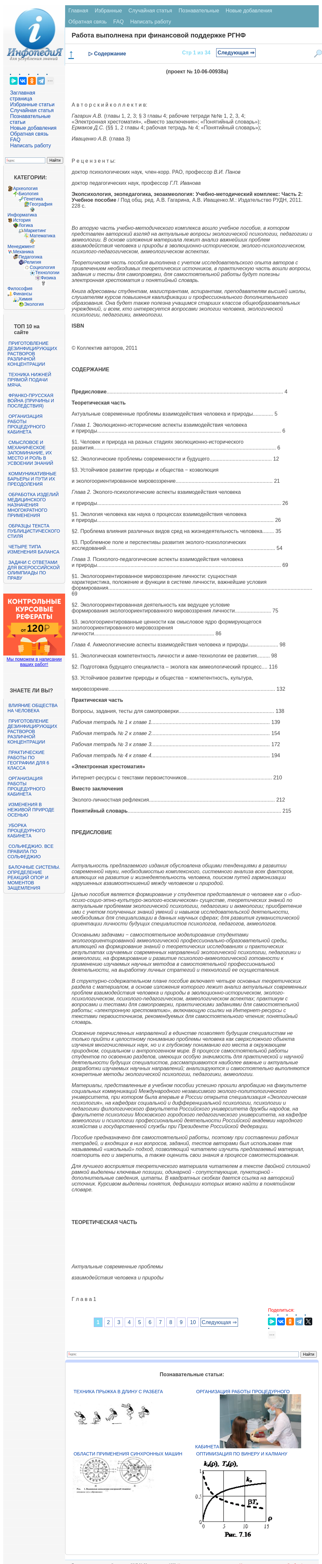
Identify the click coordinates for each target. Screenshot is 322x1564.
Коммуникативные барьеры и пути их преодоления (31, 479)
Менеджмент (21, 246)
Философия (19, 288)
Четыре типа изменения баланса (33, 549)
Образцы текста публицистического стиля (33, 531)
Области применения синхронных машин (128, 1453)
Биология (28, 193)
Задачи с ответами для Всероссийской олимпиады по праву (33, 570)
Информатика (22, 214)
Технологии (47, 272)
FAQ (15, 139)
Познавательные (199, 10)
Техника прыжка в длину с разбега (118, 1391)
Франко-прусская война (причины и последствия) (30, 400)
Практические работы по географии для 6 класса (28, 760)
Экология (34, 304)
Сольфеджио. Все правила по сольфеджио (30, 851)
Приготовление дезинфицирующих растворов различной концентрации (32, 354)
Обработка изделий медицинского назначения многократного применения (33, 505)
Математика (42, 235)
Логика (26, 225)
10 (193, 1322)
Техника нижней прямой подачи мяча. (29, 380)
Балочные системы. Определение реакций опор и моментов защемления (33, 877)
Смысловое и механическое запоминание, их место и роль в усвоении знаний (30, 453)
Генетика (33, 198)
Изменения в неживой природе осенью (30, 810)
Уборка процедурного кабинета (26, 830)
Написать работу (30, 145)
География (41, 204)
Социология (42, 267)
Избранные (108, 10)
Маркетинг (35, 230)
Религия (32, 262)
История (22, 220)
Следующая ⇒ (235, 52)
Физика (48, 277)
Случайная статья (32, 110)
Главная (78, 10)
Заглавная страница (22, 95)
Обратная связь (29, 134)
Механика (23, 251)
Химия (25, 299)
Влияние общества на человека (32, 708)
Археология (25, 188)
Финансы (22, 293)
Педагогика (30, 256)
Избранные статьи (32, 104)
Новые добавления (33, 128)
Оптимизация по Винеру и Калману (241, 1453)
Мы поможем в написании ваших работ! (34, 662)
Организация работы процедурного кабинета (26, 424)
